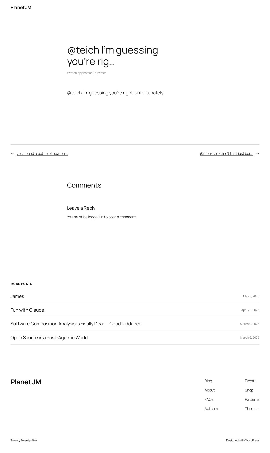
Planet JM (21, 7)
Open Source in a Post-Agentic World (49, 337)
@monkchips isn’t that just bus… (226, 153)
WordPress (252, 440)
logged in (95, 216)
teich (76, 93)
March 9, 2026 (249, 324)
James (17, 296)
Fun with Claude (27, 309)
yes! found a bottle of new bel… (42, 153)
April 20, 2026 (250, 310)
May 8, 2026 (251, 296)
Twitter (101, 73)
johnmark (87, 73)
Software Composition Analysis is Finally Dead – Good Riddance (76, 323)
